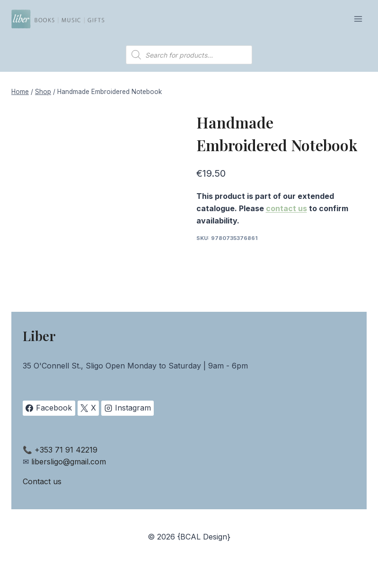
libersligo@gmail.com (68, 461)
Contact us (42, 481)
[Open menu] (358, 18)
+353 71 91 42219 (66, 449)
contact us (286, 208)
